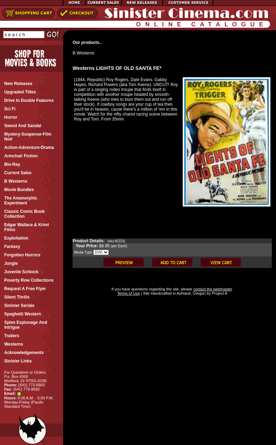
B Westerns (83, 53)
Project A (219, 293)
